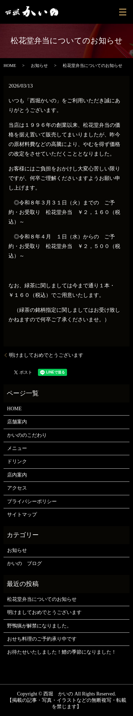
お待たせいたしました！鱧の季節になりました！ (61, 652)
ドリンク (17, 461)
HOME (10, 65)
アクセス (17, 488)
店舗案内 (17, 421)
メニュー (17, 448)
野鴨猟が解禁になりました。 (39, 625)
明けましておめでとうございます (46, 355)
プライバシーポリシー (32, 501)
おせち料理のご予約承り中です (42, 639)
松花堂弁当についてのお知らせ (42, 599)
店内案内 (17, 475)
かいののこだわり (27, 435)
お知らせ (39, 65)
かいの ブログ (24, 563)
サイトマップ (22, 514)
